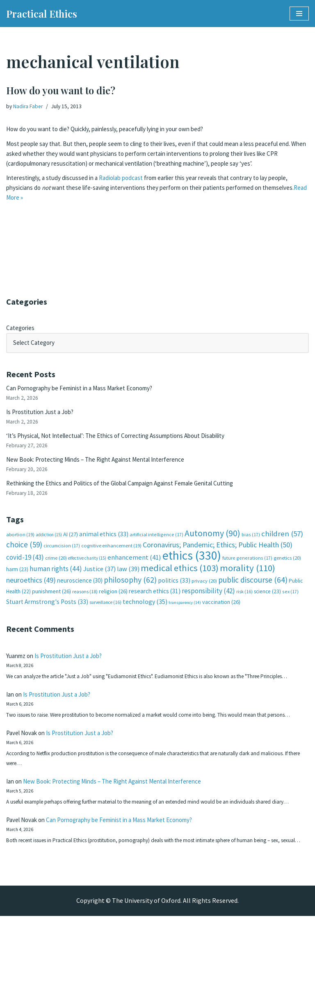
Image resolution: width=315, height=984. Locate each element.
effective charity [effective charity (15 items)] (87, 569)
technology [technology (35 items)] (145, 614)
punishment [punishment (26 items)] (51, 603)
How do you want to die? (60, 90)
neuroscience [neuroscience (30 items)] (80, 592)
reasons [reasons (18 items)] (85, 603)
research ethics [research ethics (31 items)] (154, 603)
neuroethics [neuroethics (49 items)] (31, 592)
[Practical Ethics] (41, 13)
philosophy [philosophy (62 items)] (130, 592)
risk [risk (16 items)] (244, 603)
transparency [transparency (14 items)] (185, 615)
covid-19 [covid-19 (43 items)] (25, 568)
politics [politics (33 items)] (174, 592)
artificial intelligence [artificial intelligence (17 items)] (156, 544)
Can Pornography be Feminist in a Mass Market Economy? (87, 391)
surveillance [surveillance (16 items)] (105, 615)
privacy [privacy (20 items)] (204, 593)
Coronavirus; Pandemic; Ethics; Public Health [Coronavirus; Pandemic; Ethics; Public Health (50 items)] (217, 555)
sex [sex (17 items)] (290, 603)
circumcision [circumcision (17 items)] (61, 556)
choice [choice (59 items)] (24, 555)
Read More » (57, 214)
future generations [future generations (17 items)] (247, 569)
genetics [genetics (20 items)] (287, 569)
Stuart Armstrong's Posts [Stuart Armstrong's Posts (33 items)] (47, 614)
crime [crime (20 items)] (56, 569)
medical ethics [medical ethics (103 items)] (180, 579)
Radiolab (117, 193)
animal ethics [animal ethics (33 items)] (103, 544)
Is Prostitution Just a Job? (43, 416)
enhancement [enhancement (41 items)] (134, 568)
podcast (143, 193)
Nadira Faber (29, 106)
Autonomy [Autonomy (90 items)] (212, 543)
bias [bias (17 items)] (251, 544)
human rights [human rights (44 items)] (56, 580)
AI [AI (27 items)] (70, 544)
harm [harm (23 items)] (17, 581)
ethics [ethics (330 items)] (191, 566)
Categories (21, 329)
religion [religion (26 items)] (113, 603)
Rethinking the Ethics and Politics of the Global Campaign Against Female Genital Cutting (133, 491)
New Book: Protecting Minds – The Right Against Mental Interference (103, 466)
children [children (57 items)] (282, 543)
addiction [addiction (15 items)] (49, 544)
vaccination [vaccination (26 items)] (221, 614)
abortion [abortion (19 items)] (20, 544)
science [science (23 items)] (267, 603)
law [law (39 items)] (128, 580)
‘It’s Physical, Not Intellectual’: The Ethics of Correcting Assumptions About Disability (127, 441)
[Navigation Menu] (299, 13)
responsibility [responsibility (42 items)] (208, 602)
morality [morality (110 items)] (247, 579)
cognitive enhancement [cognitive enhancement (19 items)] (111, 556)
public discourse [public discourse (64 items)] (253, 592)
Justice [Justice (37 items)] (99, 580)
